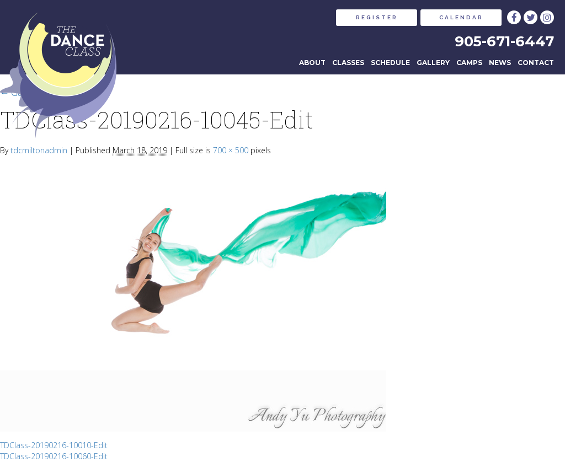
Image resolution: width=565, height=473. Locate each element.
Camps (469, 62)
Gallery (433, 62)
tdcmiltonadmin (38, 150)
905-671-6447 (504, 41)
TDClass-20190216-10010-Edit (54, 445)
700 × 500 (230, 150)
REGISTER (377, 17)
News (500, 62)
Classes (348, 62)
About (312, 62)
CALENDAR (461, 17)
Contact (536, 62)
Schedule (390, 62)
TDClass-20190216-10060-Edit (54, 456)
